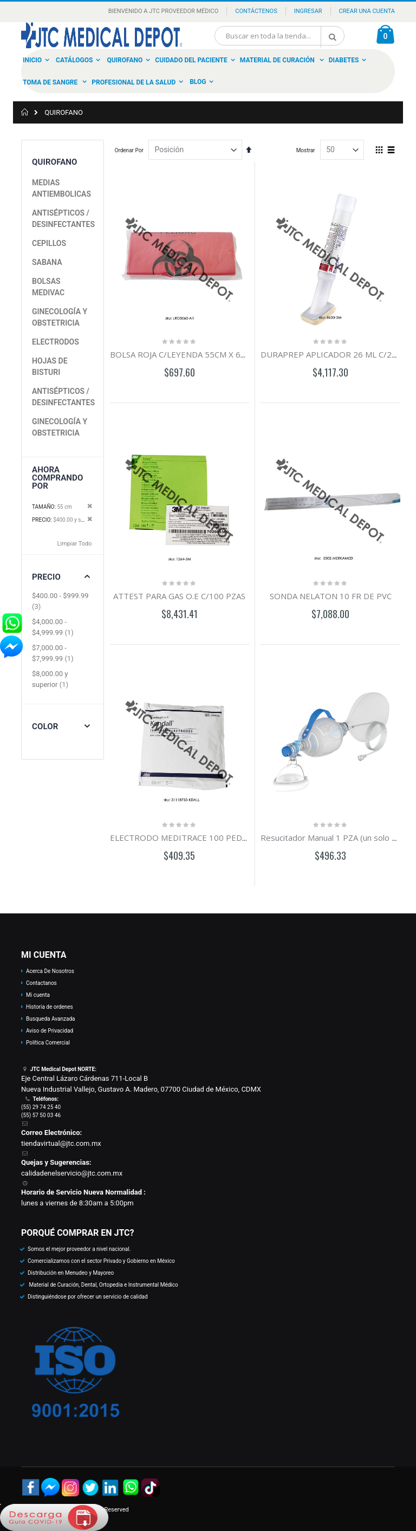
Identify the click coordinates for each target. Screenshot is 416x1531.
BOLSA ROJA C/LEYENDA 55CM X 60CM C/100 (196, 354)
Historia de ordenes (49, 1007)
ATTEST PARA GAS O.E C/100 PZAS (179, 596)
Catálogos (74, 60)
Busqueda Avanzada (50, 1019)
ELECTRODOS (55, 342)
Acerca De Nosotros (50, 971)
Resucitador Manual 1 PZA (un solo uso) (334, 837)
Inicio (32, 60)
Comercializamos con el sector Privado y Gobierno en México (101, 1261)
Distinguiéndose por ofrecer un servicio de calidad (88, 1297)
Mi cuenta (38, 995)
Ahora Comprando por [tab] (57, 478)
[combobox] (279, 36)
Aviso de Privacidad (49, 1031)
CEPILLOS (49, 243)
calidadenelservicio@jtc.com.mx (71, 1173)
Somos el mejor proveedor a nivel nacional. (79, 1249)
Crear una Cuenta (367, 11)
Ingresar (308, 11)
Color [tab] (45, 726)
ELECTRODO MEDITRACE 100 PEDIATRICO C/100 (205, 837)
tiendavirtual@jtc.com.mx (61, 1143)
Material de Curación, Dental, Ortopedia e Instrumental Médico (103, 1285)
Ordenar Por (129, 150)
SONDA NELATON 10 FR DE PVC (331, 596)
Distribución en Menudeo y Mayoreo (71, 1273)
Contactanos (41, 983)
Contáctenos (256, 11)
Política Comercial (48, 1043)
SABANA (47, 262)
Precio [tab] (46, 577)
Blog (198, 82)
